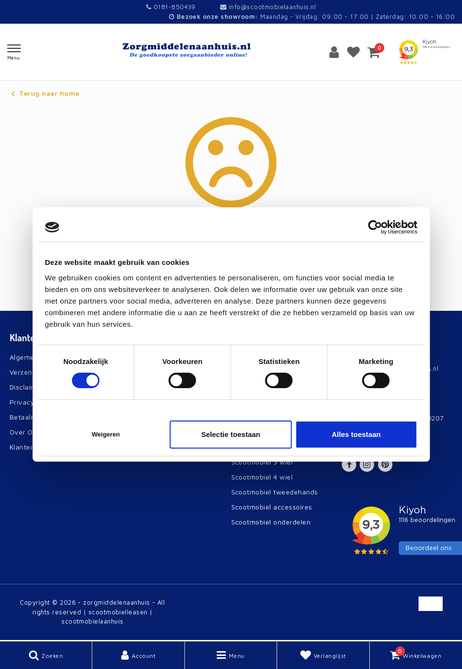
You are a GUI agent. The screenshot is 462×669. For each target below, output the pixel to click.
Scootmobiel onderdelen (271, 522)
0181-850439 (171, 7)
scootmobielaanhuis (92, 621)
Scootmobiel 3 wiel (262, 462)
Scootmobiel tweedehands (274, 492)
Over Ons (25, 432)
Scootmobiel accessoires (271, 507)
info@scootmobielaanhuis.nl (268, 7)
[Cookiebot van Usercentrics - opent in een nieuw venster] (375, 227)
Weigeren (106, 434)
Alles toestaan (356, 434)
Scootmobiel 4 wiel (262, 477)
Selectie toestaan (231, 434)
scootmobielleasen (118, 612)
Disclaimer (26, 387)
